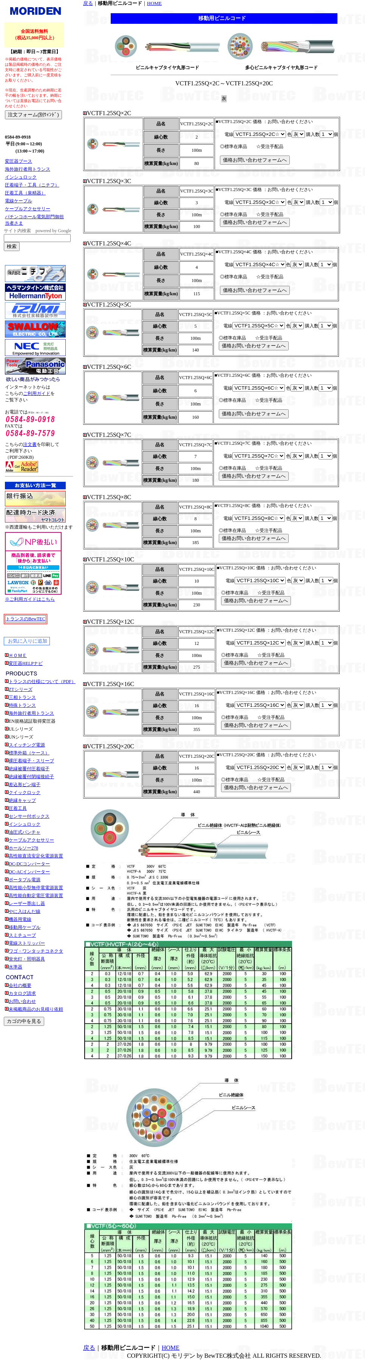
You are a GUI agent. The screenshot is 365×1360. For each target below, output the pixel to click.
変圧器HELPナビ (26, 663)
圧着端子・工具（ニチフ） (32, 185)
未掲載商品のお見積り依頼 (36, 1009)
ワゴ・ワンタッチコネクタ (36, 951)
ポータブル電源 (24, 879)
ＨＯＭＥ (18, 655)
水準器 (15, 967)
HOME (154, 3)
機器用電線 (20, 919)
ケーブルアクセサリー (27, 208)
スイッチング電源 (27, 745)
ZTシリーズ (20, 689)
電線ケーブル (18, 201)
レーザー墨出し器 (27, 903)
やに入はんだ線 (24, 911)
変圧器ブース (18, 161)
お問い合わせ (22, 1001)
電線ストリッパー (27, 943)
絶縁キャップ (22, 800)
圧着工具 (18, 808)
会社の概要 (20, 985)
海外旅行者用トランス (27, 169)
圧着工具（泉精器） (25, 193)
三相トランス (22, 697)
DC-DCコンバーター (29, 864)
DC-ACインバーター (29, 871)
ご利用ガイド (36, 393)
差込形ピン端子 (24, 784)
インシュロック (21, 177)
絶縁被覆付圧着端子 (29, 768)
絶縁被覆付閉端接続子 (31, 776)
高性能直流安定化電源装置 (36, 856)
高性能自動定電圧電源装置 (36, 895)
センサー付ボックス (29, 816)
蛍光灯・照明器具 (27, 959)
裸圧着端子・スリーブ (31, 760)
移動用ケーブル (24, 927)
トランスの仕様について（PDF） (42, 681)
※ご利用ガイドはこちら (30, 599)
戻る (88, 3)
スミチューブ (22, 935)
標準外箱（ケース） (29, 753)
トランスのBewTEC (25, 618)
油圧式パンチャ (24, 832)
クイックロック (24, 792)
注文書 (30, 444)
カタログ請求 (22, 993)
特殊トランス (22, 705)
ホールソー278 (23, 848)
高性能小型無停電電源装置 (36, 887)
